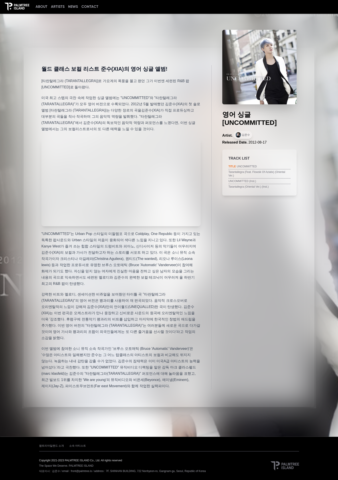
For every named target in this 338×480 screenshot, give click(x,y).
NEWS (73, 6)
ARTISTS (58, 6)
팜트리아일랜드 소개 (51, 445)
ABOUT (41, 6)
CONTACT (89, 6)
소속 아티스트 (77, 445)
